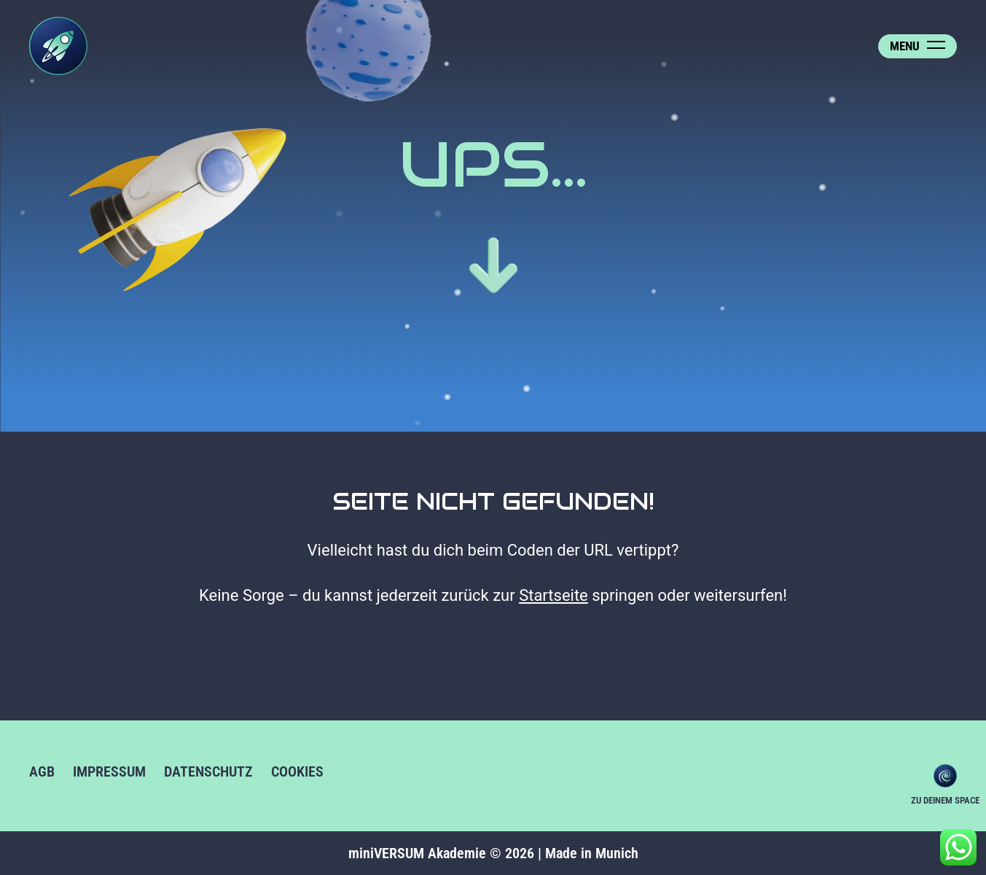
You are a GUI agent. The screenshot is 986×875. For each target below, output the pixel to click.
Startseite (553, 595)
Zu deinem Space (945, 776)
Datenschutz (208, 771)
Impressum (109, 771)
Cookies (297, 771)
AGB (42, 771)
